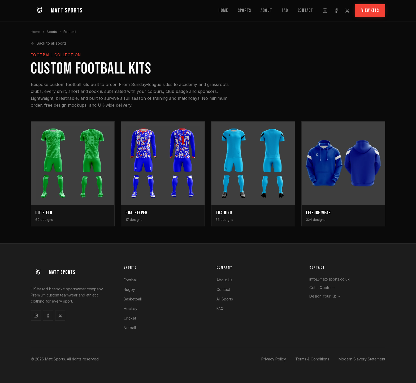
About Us (224, 280)
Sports (244, 10)
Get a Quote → (322, 287)
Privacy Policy (273, 359)
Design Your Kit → (325, 296)
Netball (130, 327)
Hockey (130, 308)
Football (130, 280)
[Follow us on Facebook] (336, 10)
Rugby (129, 289)
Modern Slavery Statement (362, 359)
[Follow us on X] (347, 10)
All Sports (224, 299)
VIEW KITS (370, 10)
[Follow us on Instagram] (325, 10)
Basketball (133, 299)
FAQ (285, 10)
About (266, 10)
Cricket (130, 318)
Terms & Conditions (312, 359)
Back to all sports (49, 43)
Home (223, 10)
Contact (305, 10)
